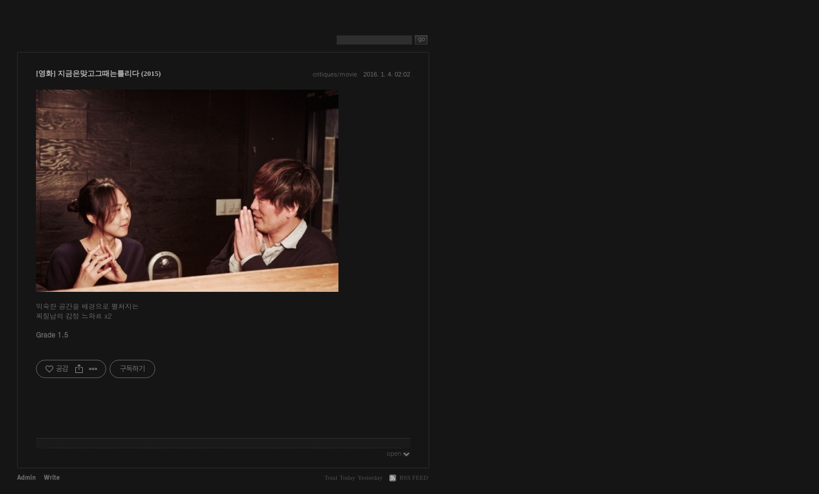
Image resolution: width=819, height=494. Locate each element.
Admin (26, 477)
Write (52, 477)
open (398, 452)
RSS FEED (414, 477)
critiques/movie (335, 74)
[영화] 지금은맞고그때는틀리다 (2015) (98, 73)
